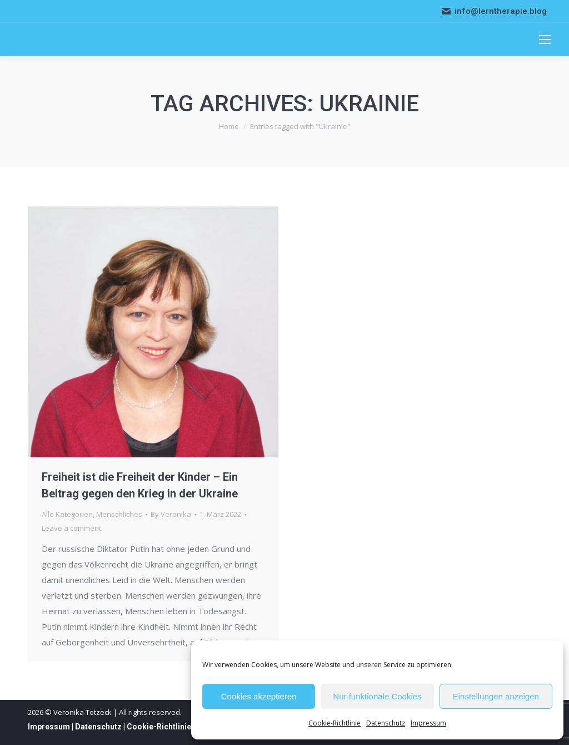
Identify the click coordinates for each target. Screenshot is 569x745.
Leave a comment (71, 528)
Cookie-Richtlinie (334, 723)
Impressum (428, 723)
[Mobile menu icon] (545, 39)
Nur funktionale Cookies (377, 696)
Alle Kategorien (67, 514)
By (171, 514)
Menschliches (119, 514)
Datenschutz (385, 723)
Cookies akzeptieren (259, 696)
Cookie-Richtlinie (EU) (167, 726)
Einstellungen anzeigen (496, 696)
